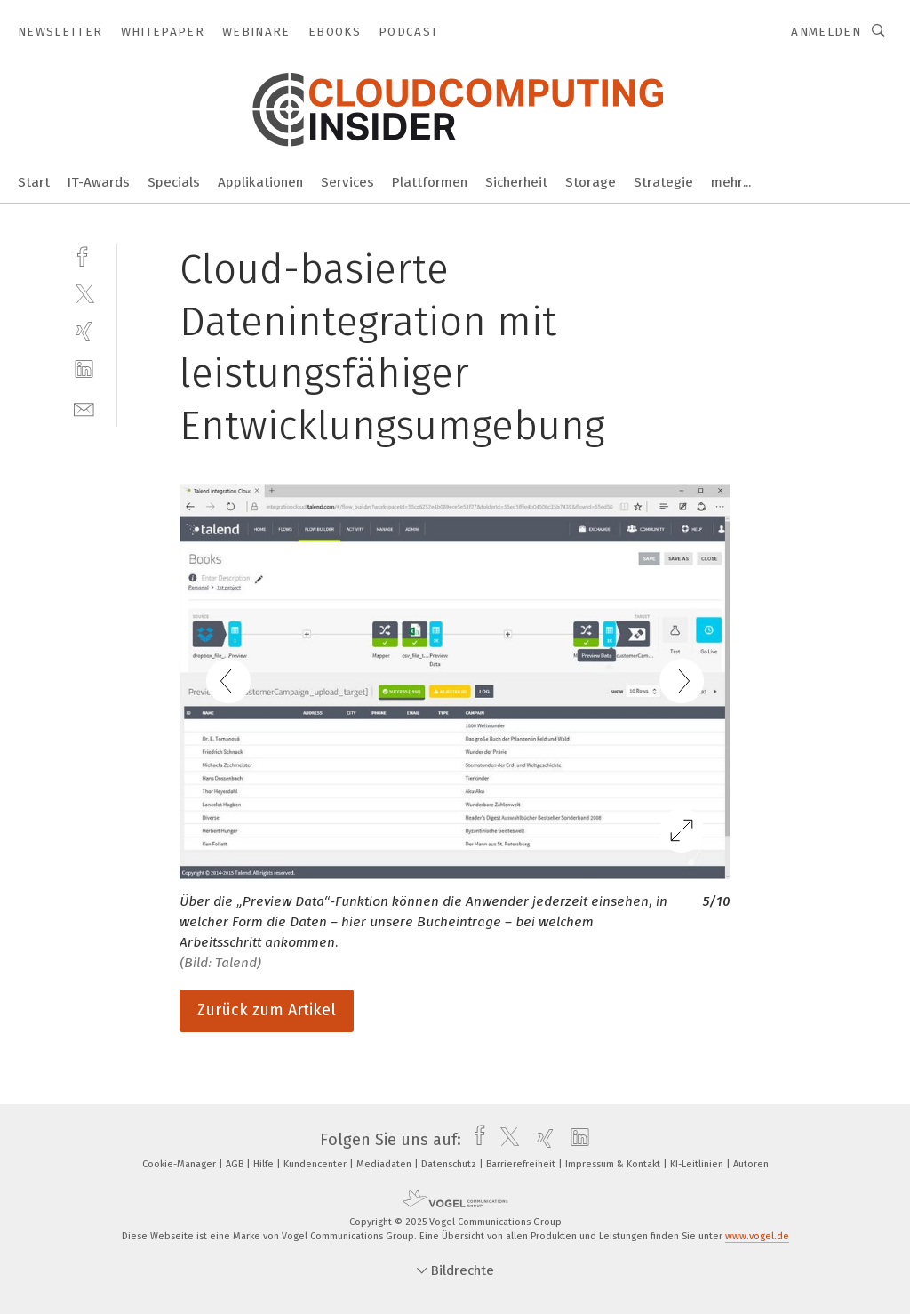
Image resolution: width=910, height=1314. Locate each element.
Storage (590, 182)
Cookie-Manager (180, 1164)
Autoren (751, 1164)
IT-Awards (99, 182)
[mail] (84, 408)
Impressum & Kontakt (614, 1164)
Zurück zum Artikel (266, 1010)
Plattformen (429, 182)
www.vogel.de (757, 1236)
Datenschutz (450, 1164)
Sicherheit (516, 182)
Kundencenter (316, 1164)
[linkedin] (84, 369)
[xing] (84, 331)
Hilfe (264, 1164)
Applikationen (260, 182)
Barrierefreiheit (522, 1164)
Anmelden (826, 31)
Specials (174, 182)
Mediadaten (385, 1164)
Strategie (663, 182)
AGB (236, 1164)
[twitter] (84, 293)
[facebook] (84, 255)
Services (347, 182)
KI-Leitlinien (698, 1164)
